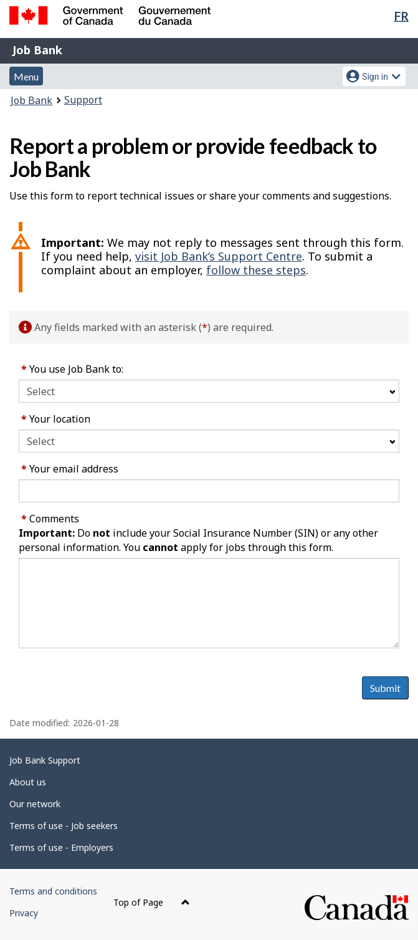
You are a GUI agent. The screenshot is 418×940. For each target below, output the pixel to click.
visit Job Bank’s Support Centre (218, 256)
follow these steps (256, 269)
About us (27, 782)
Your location (55, 419)
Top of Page (151, 902)
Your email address (69, 469)
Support (83, 100)
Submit (385, 688)
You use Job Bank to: (72, 369)
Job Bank (37, 49)
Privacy (23, 913)
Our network (34, 804)
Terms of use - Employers (61, 847)
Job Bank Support (44, 760)
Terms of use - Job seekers (63, 826)
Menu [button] (26, 76)
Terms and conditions (53, 891)
